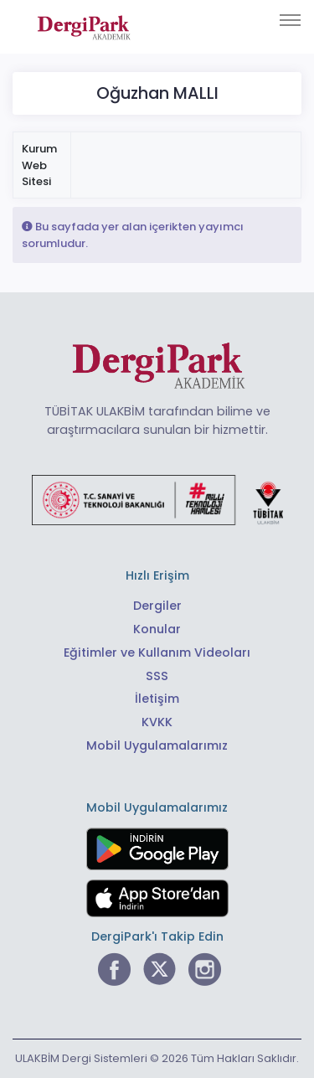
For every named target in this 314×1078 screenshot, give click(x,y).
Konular (157, 629)
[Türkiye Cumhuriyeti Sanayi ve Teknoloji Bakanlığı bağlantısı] (157, 500)
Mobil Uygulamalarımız (157, 745)
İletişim (157, 698)
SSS (157, 676)
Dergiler (157, 605)
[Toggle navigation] (290, 20)
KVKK (157, 722)
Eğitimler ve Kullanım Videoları (157, 652)
